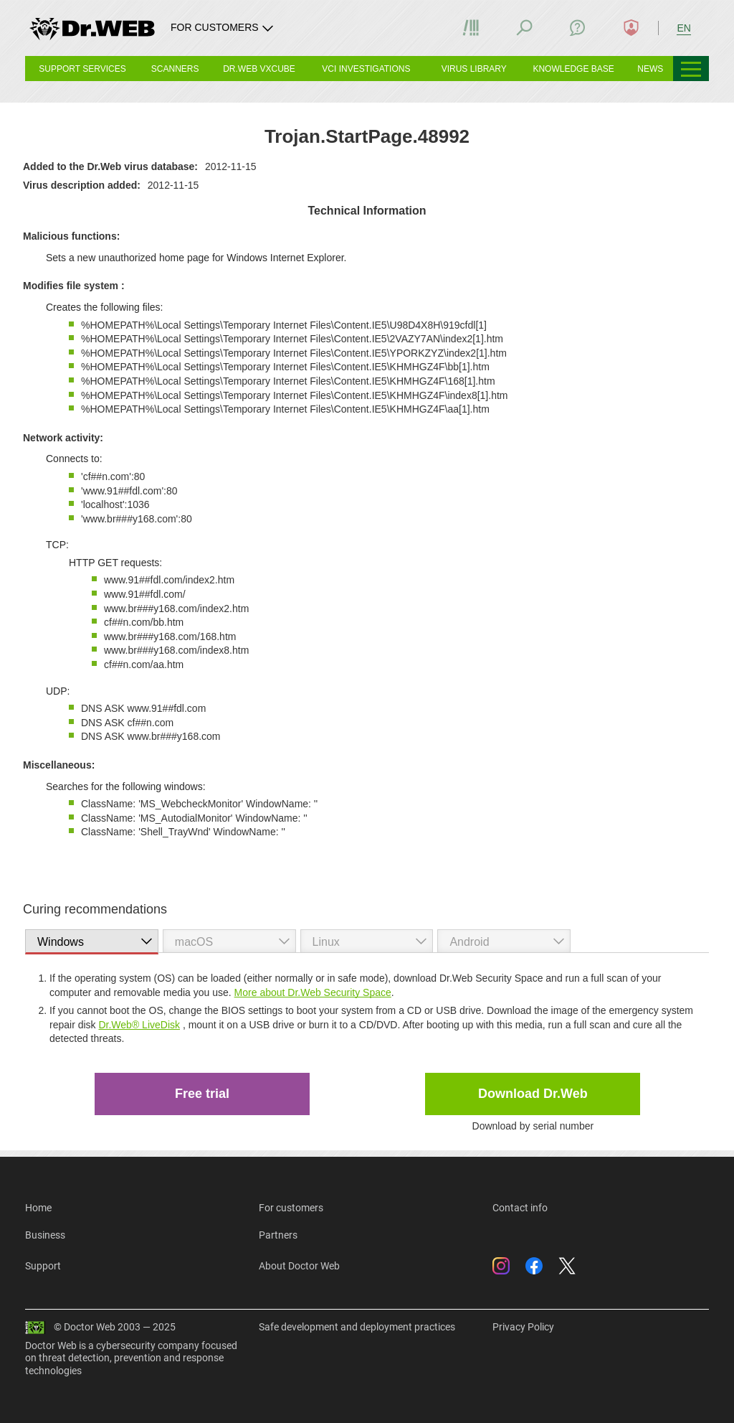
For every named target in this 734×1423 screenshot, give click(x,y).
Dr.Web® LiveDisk (139, 1024)
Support (43, 1266)
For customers (291, 1208)
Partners (278, 1235)
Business (45, 1235)
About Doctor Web (299, 1266)
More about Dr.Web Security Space (312, 992)
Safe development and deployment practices (357, 1327)
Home (38, 1208)
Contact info (520, 1208)
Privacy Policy (523, 1327)
